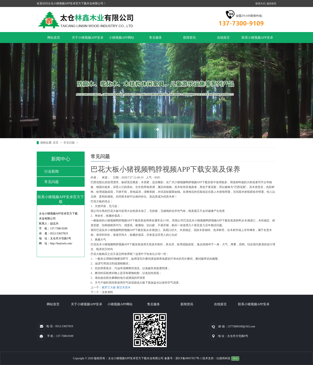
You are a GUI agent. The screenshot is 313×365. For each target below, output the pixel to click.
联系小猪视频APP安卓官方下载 (257, 39)
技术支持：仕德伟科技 (216, 358)
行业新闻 (51, 171)
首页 (56, 142)
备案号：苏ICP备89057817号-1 (183, 358)
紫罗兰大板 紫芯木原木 (116, 287)
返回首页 (271, 3)
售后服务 (155, 37)
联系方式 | (261, 3)
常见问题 (69, 142)
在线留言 (223, 37)
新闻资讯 (189, 37)
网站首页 (53, 37)
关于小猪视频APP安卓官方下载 (87, 39)
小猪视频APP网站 (121, 37)
